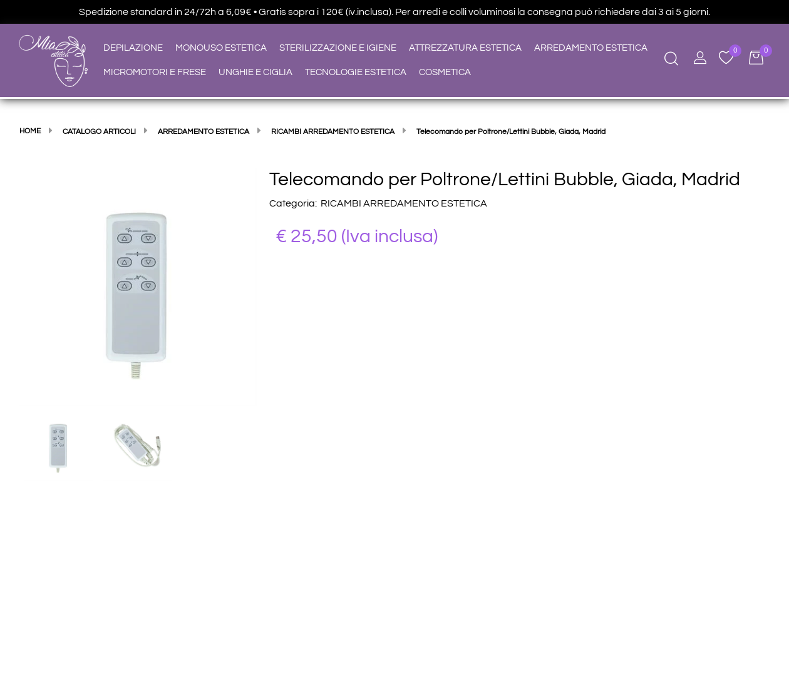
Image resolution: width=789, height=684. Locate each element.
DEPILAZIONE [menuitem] (133, 48)
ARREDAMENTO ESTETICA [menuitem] (590, 48)
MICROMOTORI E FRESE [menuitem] (154, 72)
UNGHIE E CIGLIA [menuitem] (255, 72)
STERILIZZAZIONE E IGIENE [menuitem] (337, 48)
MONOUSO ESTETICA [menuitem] (221, 48)
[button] (138, 287)
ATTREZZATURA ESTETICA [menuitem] (465, 48)
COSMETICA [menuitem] (445, 72)
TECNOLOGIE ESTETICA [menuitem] (355, 72)
